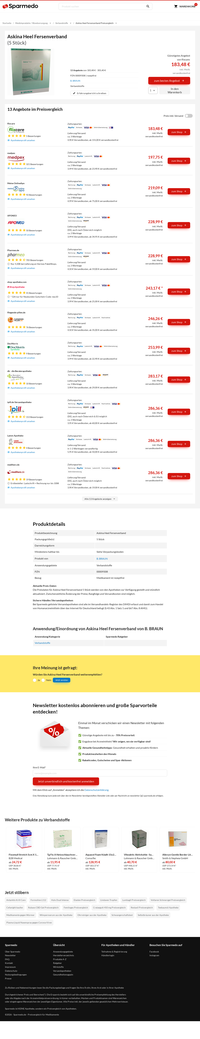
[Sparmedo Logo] (20, 6)
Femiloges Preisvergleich (76, 907)
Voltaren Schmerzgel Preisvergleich (168, 900)
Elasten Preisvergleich (84, 900)
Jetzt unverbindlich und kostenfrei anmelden (66, 781)
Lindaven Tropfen (108, 900)
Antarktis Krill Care (15, 900)
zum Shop (178, 131)
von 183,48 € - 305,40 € (88, 70)
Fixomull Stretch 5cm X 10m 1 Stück (24, 854)
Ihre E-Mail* (39, 767)
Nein (48, 679)
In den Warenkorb (175, 90)
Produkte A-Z (59, 959)
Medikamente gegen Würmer (20, 915)
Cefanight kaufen (14, 907)
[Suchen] (147, 6)
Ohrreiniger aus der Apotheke (92, 915)
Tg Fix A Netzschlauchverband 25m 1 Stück (62, 854)
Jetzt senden (61, 680)
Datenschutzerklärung (96, 789)
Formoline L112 (38, 900)
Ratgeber (57, 963)
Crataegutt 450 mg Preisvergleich (109, 907)
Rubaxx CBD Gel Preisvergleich (43, 907)
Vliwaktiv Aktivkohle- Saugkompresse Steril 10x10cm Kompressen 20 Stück (139, 854)
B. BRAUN (75, 80)
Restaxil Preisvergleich (142, 907)
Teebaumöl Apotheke (168, 907)
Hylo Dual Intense (60, 900)
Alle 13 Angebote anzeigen (100, 499)
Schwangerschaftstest (122, 915)
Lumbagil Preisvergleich (134, 900)
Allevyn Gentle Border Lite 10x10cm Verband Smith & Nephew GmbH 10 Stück (177, 854)
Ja (39, 679)
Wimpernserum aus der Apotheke (56, 915)
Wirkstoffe (58, 967)
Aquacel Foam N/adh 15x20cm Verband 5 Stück (100, 854)
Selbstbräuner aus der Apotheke (153, 915)
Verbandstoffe (42, 642)
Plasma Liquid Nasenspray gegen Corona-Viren (29, 922)
